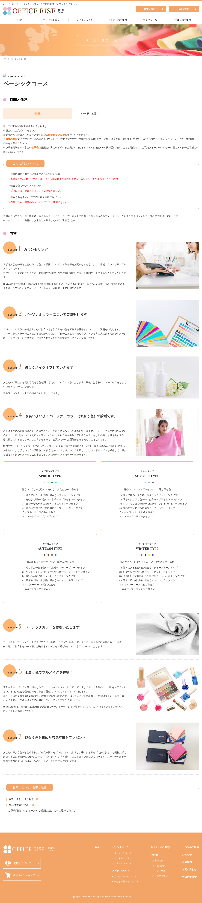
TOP (19, 20)
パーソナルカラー (52, 20)
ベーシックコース (122, 853)
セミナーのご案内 (117, 20)
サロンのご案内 (182, 20)
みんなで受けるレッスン (126, 881)
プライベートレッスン (125, 876)
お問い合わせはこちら (21, 799)
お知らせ (187, 854)
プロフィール (150, 20)
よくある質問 (159, 865)
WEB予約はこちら (19, 805)
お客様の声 (157, 860)
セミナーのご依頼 (160, 847)
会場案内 (187, 862)
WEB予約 (184, 9)
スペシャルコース (122, 863)
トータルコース (121, 858)
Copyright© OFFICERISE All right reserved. (90, 896)
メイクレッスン (85, 20)
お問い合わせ (151, 9)
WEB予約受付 (189, 876)
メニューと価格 (160, 875)
